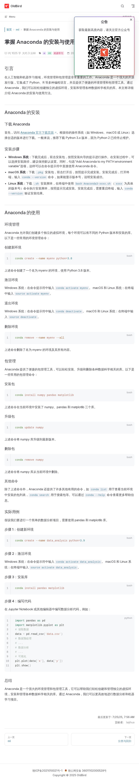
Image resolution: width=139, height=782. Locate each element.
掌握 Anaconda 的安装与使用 (41, 29)
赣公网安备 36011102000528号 (86, 770)
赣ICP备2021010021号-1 (47, 770)
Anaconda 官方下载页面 (37, 132)
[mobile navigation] (132, 6)
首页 (9, 29)
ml (17, 29)
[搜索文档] (122, 6)
